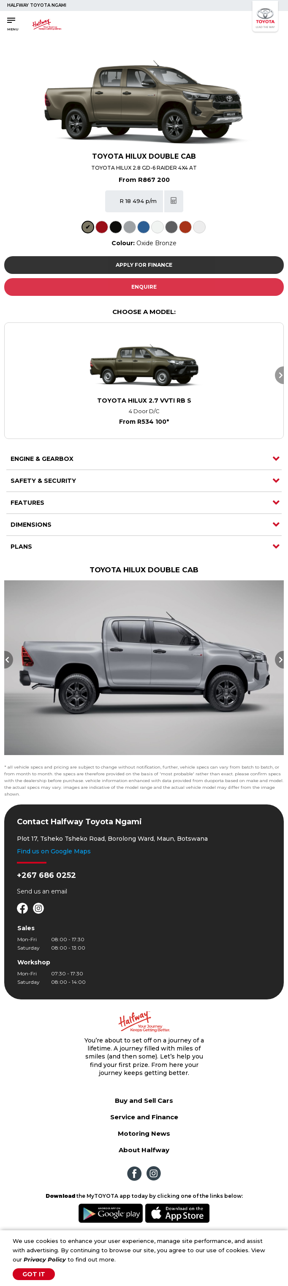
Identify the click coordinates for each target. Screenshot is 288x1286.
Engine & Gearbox (42, 459)
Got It (33, 1274)
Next (279, 375)
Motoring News (144, 1139)
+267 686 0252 (46, 881)
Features (27, 502)
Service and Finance (144, 1123)
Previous (8, 662)
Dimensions (31, 524)
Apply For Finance (144, 265)
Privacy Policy (45, 1259)
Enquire (144, 287)
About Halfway (144, 1156)
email (59, 898)
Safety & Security (43, 481)
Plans (21, 546)
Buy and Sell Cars (144, 1106)
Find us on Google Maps (54, 857)
